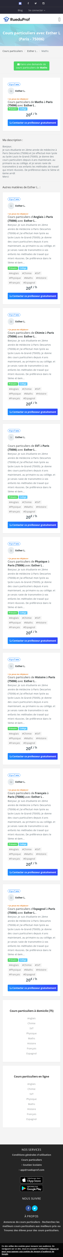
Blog (20, 10)
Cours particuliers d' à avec (30, 219)
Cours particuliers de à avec (30, 103)
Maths (31, 1038)
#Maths (28, 278)
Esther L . (32, 51)
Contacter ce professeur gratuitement (32, 122)
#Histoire (41, 278)
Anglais (31, 1018)
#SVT (37, 273)
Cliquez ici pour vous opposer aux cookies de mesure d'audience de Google (30, 1251)
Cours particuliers (13, 51)
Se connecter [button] (36, 10)
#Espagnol (29, 282)
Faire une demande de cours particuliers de (31, 66)
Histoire (31, 1043)
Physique (31, 1033)
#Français (14, 282)
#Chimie (27, 273)
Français (31, 1048)
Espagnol (31, 1053)
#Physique (15, 278)
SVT (32, 1028)
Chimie (31, 1023)
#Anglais (14, 273)
